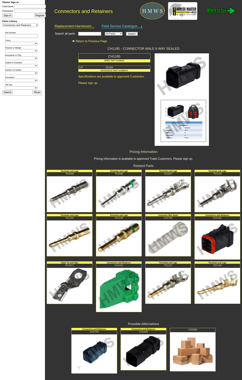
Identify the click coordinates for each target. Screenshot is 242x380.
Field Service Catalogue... (122, 26)
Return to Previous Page (89, 41)
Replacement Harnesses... (74, 26)
